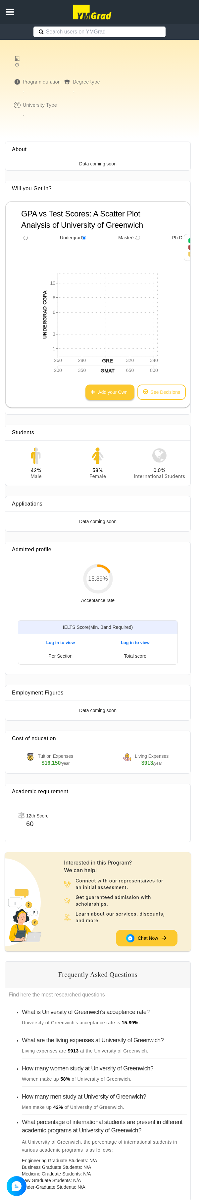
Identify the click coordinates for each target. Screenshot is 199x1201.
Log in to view (60, 642)
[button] (10, 12)
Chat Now (146, 938)
